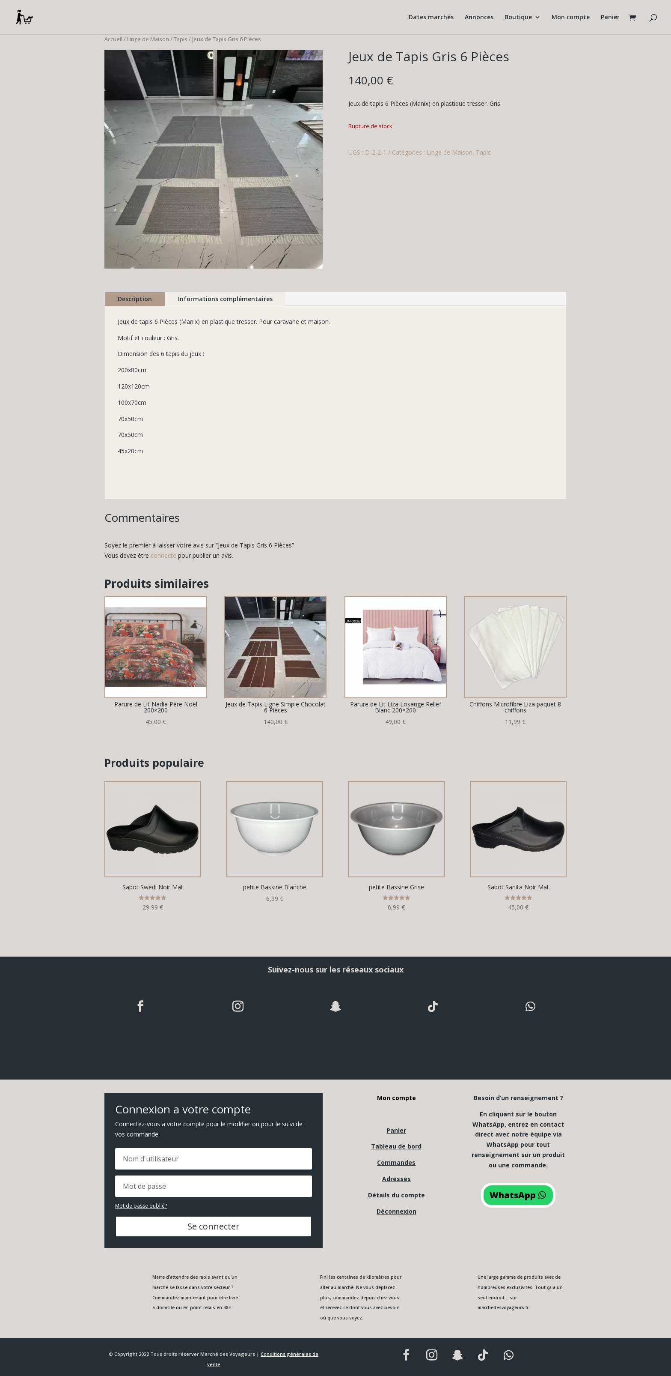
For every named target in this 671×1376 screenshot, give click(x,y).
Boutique (518, 17)
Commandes (396, 1162)
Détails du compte (396, 1195)
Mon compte (571, 17)
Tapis (180, 39)
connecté (163, 555)
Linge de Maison (148, 39)
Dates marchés (431, 17)
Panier (610, 17)
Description (135, 299)
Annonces (479, 17)
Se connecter (213, 1226)
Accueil (113, 39)
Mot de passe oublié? (141, 1205)
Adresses (396, 1179)
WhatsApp (513, 1195)
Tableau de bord (396, 1146)
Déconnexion (396, 1211)
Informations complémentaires (225, 299)
